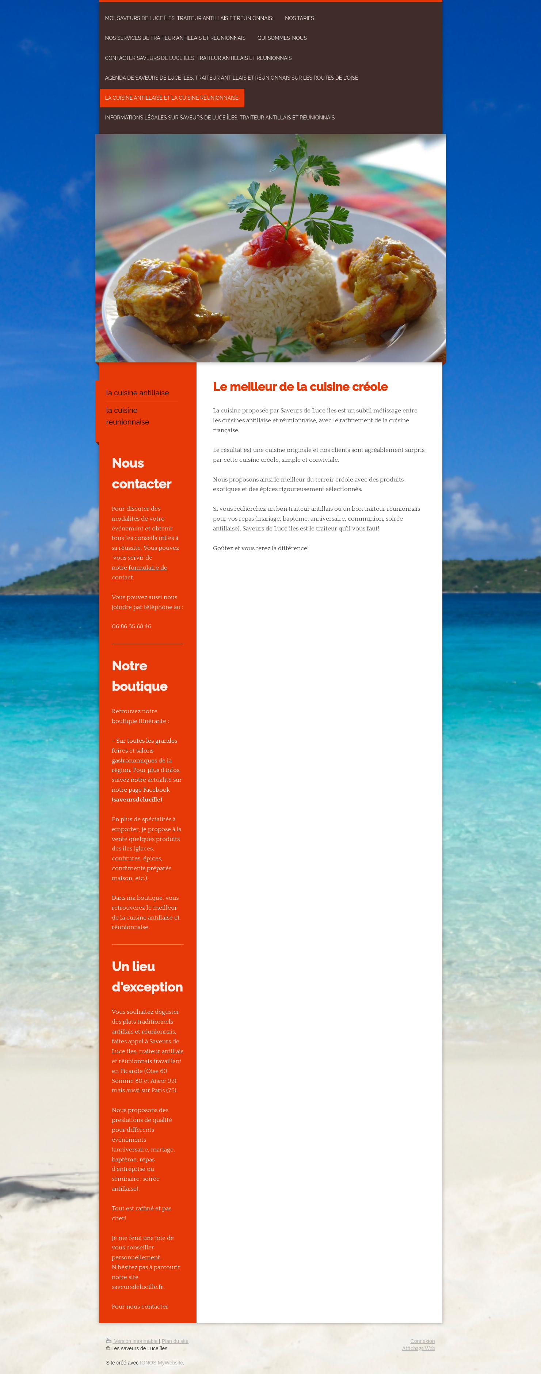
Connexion (423, 1341)
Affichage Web (418, 1348)
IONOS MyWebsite (161, 1363)
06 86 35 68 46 (131, 626)
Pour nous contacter (140, 1306)
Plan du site (175, 1341)
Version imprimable (132, 1341)
